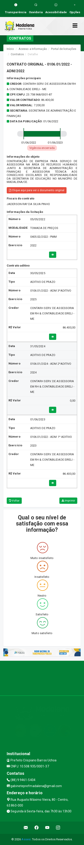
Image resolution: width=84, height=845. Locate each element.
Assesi (26, 839)
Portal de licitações (63, 49)
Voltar (14, 500)
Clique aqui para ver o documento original (36, 190)
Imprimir (68, 500)
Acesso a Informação (33, 49)
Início (10, 49)
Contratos (17, 54)
